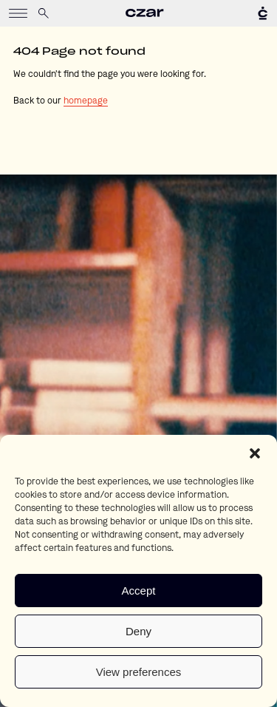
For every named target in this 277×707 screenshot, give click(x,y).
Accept (139, 590)
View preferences (139, 672)
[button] (254, 453)
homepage (86, 101)
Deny (138, 631)
